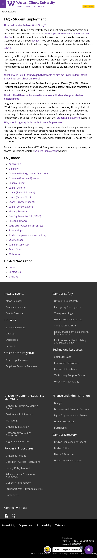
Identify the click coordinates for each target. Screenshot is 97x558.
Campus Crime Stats (65, 325)
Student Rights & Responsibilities (24, 489)
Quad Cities (31, 6)
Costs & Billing (17, 183)
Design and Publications (19, 414)
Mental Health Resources (68, 319)
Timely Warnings (63, 313)
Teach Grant (15, 249)
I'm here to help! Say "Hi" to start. (67, 550)
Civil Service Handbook (18, 482)
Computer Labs (62, 356)
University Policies (16, 455)
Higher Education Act (17, 441)
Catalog (10, 333)
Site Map (13, 276)
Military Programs (19, 211)
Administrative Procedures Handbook (20, 475)
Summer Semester (19, 244)
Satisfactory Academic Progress (26, 225)
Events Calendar (15, 313)
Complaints (12, 495)
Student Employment (68, 117)
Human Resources (64, 421)
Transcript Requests (17, 360)
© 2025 (34, 553)
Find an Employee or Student (70, 442)
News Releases (14, 301)
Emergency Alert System (67, 307)
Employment (26, 525)
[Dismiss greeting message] (81, 548)
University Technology (66, 381)
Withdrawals (15, 254)
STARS (8, 47)
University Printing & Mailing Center (22, 407)
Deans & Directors (64, 454)
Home (12, 267)
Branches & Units (15, 327)
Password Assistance (65, 369)
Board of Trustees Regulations (23, 461)
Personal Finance (18, 221)
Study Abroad (16, 239)
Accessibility (8, 525)
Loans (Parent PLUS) (20, 197)
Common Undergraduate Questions (28, 173)
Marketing (12, 420)
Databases (12, 339)
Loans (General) (17, 187)
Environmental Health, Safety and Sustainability (70, 341)
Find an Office (61, 448)
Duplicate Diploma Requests (21, 366)
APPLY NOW (88, 7)
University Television (17, 426)
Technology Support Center (69, 375)
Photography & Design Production (18, 434)
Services (10, 346)
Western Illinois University (35, 3)
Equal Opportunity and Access (70, 415)
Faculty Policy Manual (18, 468)
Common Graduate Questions (25, 178)
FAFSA (35, 40)
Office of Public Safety (66, 301)
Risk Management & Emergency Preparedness (71, 333)
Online (41, 6)
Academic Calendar (16, 307)
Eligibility (13, 168)
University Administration (68, 460)
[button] (88, 549)
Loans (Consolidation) (21, 206)
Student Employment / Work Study (28, 235)
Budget (58, 403)
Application (15, 164)
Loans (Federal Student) (22, 192)
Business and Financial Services (71, 409)
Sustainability (44, 525)
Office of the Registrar (19, 353)
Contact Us (15, 272)
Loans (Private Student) (22, 202)
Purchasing (60, 427)
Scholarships (16, 230)
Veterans (60, 525)
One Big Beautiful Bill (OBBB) (25, 216)
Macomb (20, 6)
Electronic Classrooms (66, 363)
